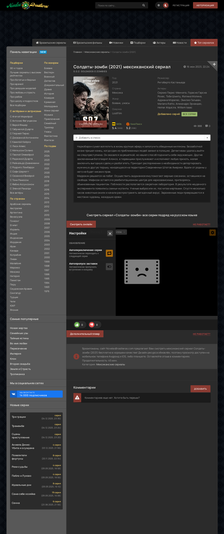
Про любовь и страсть (22, 92)
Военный (49, 76)
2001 (46, 253)
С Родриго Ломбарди (22, 167)
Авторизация (205, 5)
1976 (46, 291)
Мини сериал (51, 110)
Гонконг (14, 221)
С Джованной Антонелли (24, 137)
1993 (46, 287)
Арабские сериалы (20, 204)
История (49, 93)
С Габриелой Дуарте (21, 129)
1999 (46, 261)
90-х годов (16, 68)
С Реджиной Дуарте (21, 158)
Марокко (15, 267)
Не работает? (201, 224)
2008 (47, 223)
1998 (46, 265)
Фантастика (50, 135)
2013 (46, 202)
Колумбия (15, 254)
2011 (46, 210)
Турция (14, 297)
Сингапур (15, 293)
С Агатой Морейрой (21, 116)
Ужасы (47, 131)
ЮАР (12, 305)
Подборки (137, 42)
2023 (46, 159)
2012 (46, 206)
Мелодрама (51, 106)
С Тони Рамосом (19, 180)
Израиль (15, 229)
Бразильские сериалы (51, 42)
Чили (12, 301)
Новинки (116, 42)
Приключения (52, 119)
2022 (46, 164)
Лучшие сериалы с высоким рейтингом (25, 74)
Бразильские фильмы (87, 42)
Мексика (15, 271)
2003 (47, 244)
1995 (46, 278)
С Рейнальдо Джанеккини (24, 163)
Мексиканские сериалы (97, 51)
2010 (46, 215)
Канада (14, 250)
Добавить (200, 388)
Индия (13, 233)
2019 (46, 176)
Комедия (49, 97)
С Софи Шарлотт (19, 171)
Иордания (15, 242)
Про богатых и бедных (23, 79)
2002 (47, 248)
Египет (14, 225)
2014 (46, 198)
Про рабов (16, 96)
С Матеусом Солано (21, 150)
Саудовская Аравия (21, 288)
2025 (47, 151)
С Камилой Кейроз (20, 141)
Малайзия (15, 263)
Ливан (13, 259)
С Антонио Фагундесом (23, 120)
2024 (47, 155)
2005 (47, 236)
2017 (46, 185)
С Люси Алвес (18, 146)
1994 (46, 282)
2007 (47, 227)
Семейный (50, 123)
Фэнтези (49, 140)
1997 (46, 270)
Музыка (48, 114)
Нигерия (15, 276)
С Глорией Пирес (19, 133)
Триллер (49, 127)
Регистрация (181, 5)
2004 (47, 240)
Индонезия (16, 237)
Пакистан (15, 280)
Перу (13, 284)
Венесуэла (16, 216)
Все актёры (16, 192)
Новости (180, 42)
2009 (47, 219)
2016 (46, 189)
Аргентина (16, 212)
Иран (13, 246)
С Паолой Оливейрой (22, 154)
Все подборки (18, 105)
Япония (14, 309)
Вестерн (49, 72)
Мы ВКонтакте (39, 394)
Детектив (49, 80)
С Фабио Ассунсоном (22, 184)
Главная (77, 51)
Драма (48, 89)
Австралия (16, 208)
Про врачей (16, 84)
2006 (47, 231)
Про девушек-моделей (23, 88)
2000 (47, 257)
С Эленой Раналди (20, 188)
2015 (46, 193)
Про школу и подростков (24, 101)
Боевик (48, 68)
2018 (46, 181)
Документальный (53, 85)
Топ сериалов (204, 42)
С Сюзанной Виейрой (22, 175)
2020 (47, 172)
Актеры (159, 42)
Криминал (49, 102)
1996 (46, 274)
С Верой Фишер (19, 125)
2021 (46, 168)
